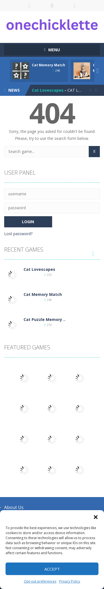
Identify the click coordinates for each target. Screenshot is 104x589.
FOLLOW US (74, 5)
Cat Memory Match (48, 65)
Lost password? (18, 233)
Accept (52, 569)
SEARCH (52, 5)
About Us (14, 507)
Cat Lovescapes (48, 90)
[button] (95, 517)
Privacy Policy (69, 581)
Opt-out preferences (40, 581)
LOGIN (29, 5)
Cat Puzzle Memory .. (44, 319)
